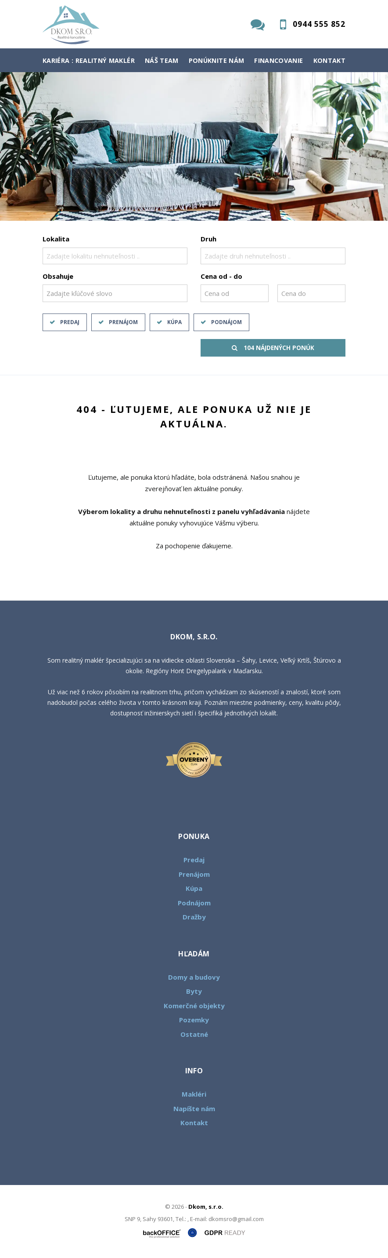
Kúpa (174, 322)
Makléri (194, 1094)
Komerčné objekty (194, 1005)
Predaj (69, 322)
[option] (194, 146)
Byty (194, 991)
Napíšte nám (194, 1108)
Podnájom (226, 322)
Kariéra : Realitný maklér (89, 60)
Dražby (194, 916)
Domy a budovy (194, 977)
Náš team (162, 60)
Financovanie (278, 60)
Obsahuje (58, 276)
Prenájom (123, 322)
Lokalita (56, 238)
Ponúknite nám (216, 60)
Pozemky (194, 1019)
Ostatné (194, 1034)
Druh (208, 238)
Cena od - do (221, 276)
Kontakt (329, 60)
